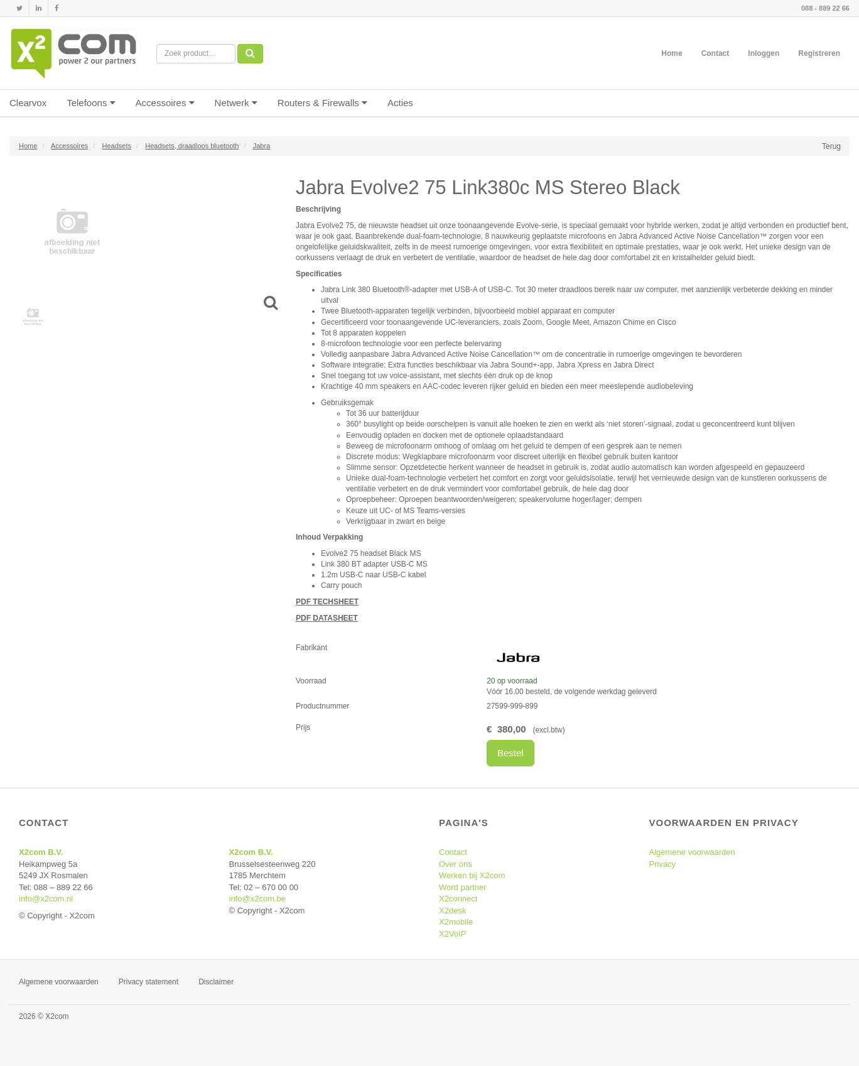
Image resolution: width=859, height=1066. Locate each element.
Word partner (463, 887)
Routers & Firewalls (322, 102)
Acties (400, 102)
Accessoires (165, 102)
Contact (715, 53)
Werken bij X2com (472, 875)
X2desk (452, 910)
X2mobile (456, 922)
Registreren (819, 53)
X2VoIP (452, 933)
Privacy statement (148, 981)
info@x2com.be (257, 898)
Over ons (455, 864)
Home (671, 53)
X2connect (458, 898)
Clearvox (27, 102)
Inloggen (763, 53)
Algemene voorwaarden (692, 852)
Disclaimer (216, 981)
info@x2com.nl (46, 898)
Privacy (662, 864)
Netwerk (236, 102)
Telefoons (91, 102)
